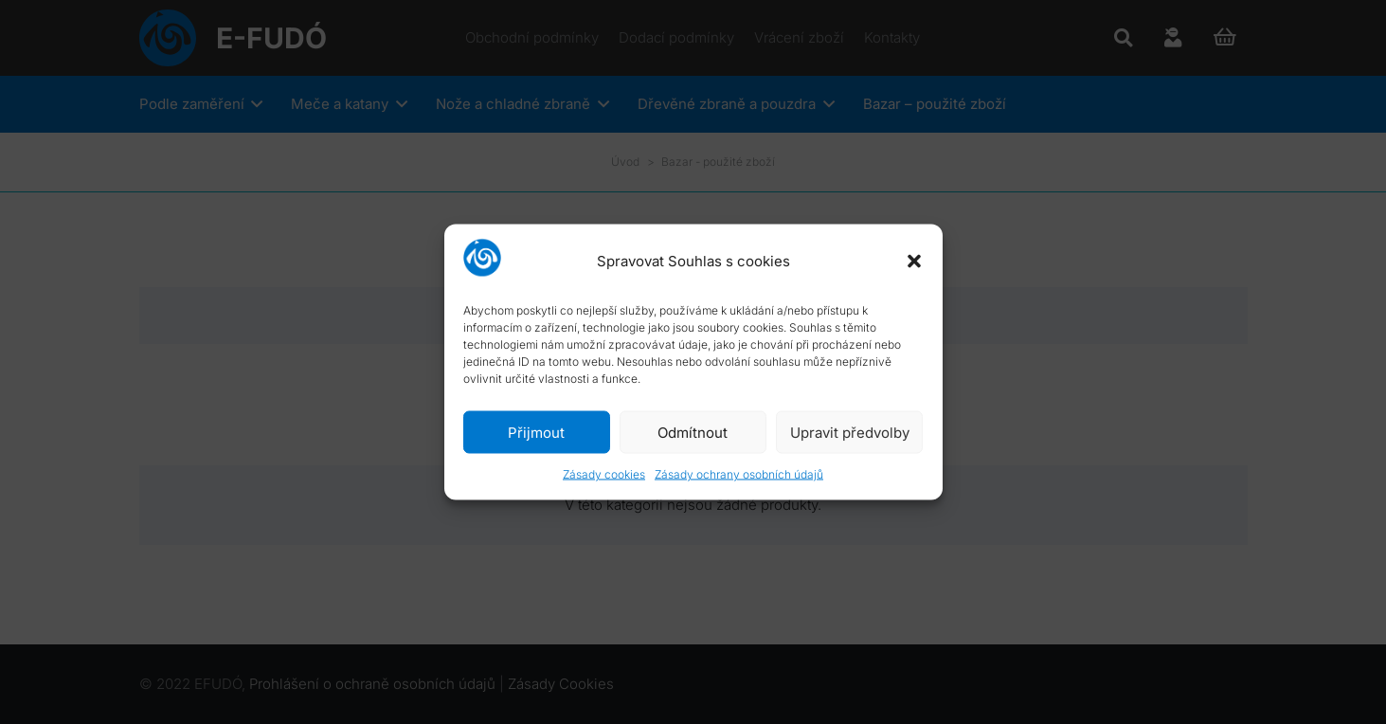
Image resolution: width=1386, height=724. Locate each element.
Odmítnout (692, 432)
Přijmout (536, 432)
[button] (914, 260)
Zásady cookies (604, 474)
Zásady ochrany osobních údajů (739, 474)
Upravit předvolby (849, 432)
